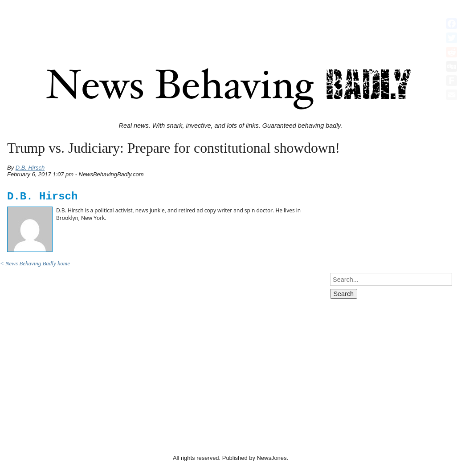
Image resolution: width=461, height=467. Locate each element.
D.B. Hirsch (30, 167)
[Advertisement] (231, 24)
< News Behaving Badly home (35, 263)
